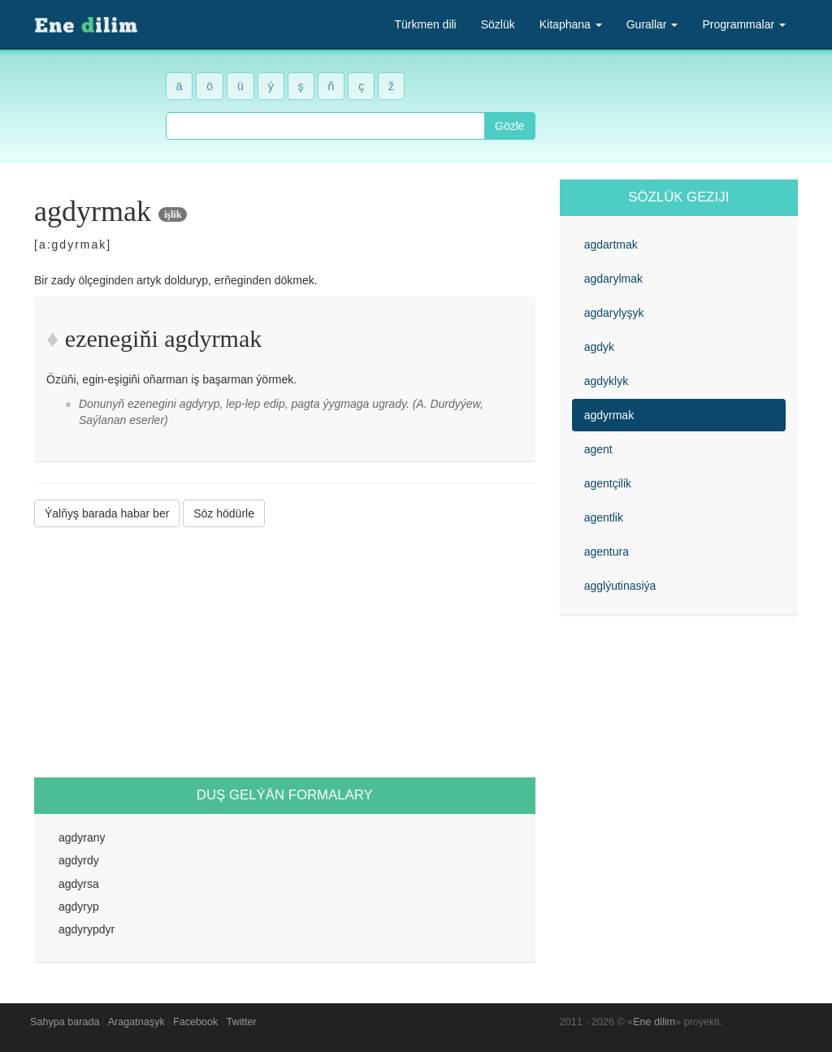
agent (598, 449)
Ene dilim (654, 1022)
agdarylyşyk (614, 312)
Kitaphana (571, 24)
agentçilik (607, 483)
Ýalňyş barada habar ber (107, 513)
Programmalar (744, 24)
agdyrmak (609, 415)
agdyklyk (606, 380)
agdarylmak (613, 278)
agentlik (603, 517)
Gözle (510, 125)
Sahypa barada (64, 1022)
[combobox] (325, 126)
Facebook (195, 1022)
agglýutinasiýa (620, 585)
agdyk (599, 346)
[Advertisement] (284, 652)
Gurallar (652, 24)
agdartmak (611, 244)
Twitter (242, 1022)
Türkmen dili (425, 24)
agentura (606, 551)
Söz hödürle (223, 513)
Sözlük (498, 24)
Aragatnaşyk (136, 1022)
